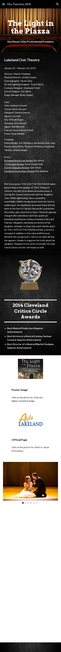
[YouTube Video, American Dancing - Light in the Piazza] (30, 530)
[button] (3, 4)
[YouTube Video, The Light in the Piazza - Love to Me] (30, 575)
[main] (30, 30)
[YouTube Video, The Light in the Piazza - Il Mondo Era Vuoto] (30, 620)
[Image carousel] (30, 483)
